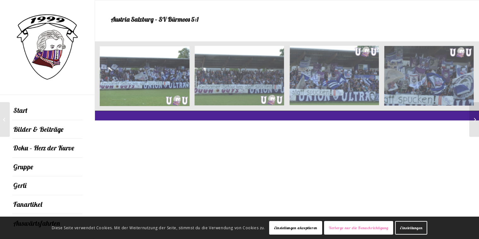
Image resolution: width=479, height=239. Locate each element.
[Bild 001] (241, 78)
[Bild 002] (336, 78)
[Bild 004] (147, 78)
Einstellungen (411, 227)
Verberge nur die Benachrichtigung (358, 227)
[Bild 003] (431, 78)
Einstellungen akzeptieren (295, 227)
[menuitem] (47, 110)
